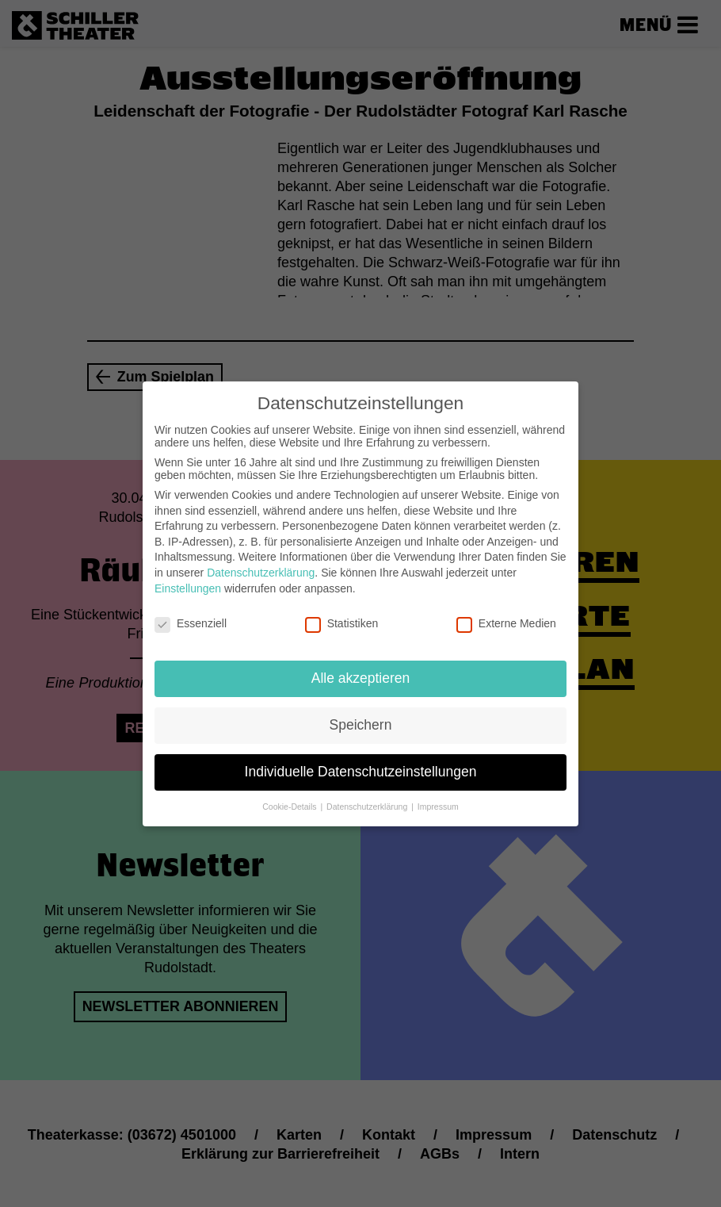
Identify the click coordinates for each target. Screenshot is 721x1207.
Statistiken (342, 620)
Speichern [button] (361, 722)
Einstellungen (187, 584)
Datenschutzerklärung (261, 569)
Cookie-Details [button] (290, 802)
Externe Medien (506, 620)
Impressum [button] (438, 802)
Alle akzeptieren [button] (360, 675)
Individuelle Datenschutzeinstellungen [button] (361, 768)
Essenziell (190, 620)
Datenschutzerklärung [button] (368, 802)
